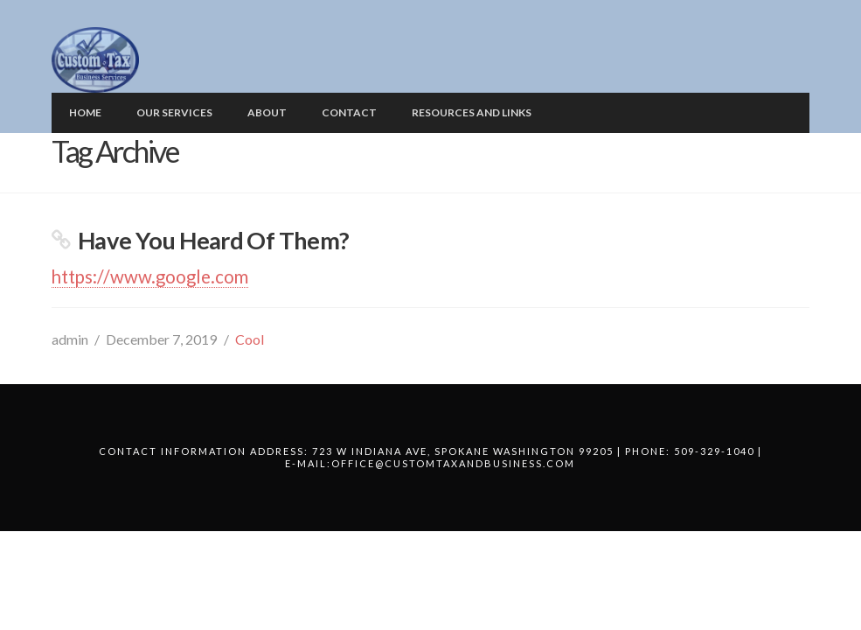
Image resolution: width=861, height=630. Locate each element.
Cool (249, 339)
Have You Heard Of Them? (214, 240)
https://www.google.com (150, 276)
